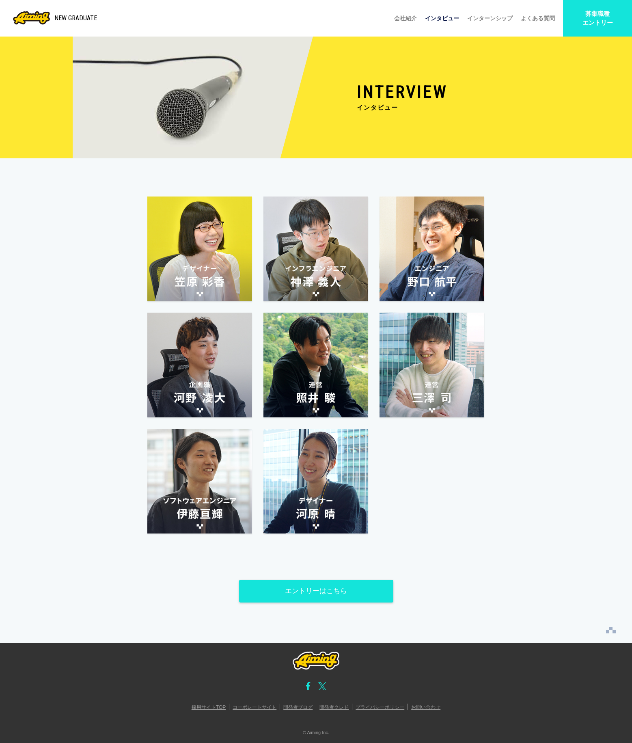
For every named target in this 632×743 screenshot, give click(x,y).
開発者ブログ (298, 707)
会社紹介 (405, 18)
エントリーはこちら (316, 591)
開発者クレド (334, 707)
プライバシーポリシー (380, 707)
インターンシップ (490, 18)
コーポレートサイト (254, 707)
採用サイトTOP (209, 707)
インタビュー (442, 18)
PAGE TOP (611, 630)
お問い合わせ (425, 707)
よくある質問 (538, 18)
